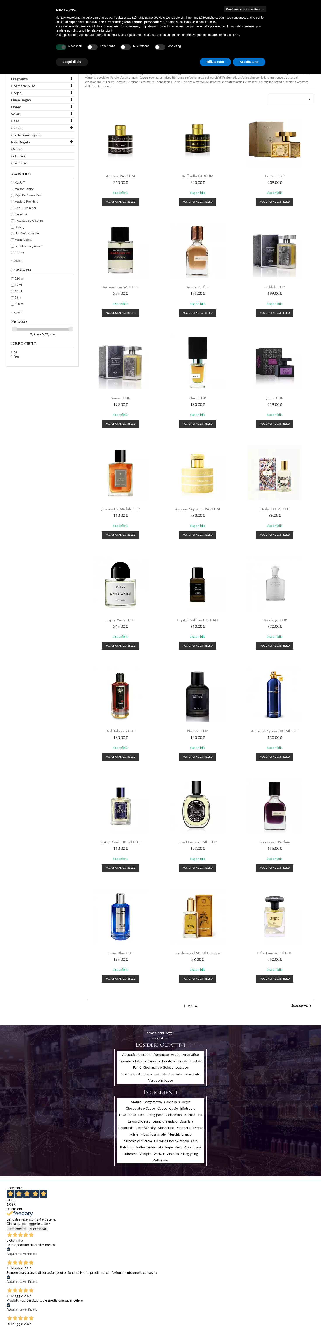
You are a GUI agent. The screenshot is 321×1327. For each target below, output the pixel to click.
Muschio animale (153, 896)
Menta (198, 890)
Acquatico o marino (136, 816)
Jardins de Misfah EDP (170, 390)
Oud (194, 902)
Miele (133, 896)
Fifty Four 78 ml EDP (288, 715)
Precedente (17, 991)
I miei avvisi (119, 1317)
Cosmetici (19, 163)
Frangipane (155, 877)
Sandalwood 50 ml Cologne (229, 715)
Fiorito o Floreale (175, 823)
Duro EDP (288, 282)
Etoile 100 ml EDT (288, 390)
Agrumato (161, 816)
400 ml (19, 304)
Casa (15, 121)
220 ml (19, 278)
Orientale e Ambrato (136, 836)
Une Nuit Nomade (27, 233)
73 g (18, 297)
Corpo (16, 93)
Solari (16, 114)
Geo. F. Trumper (25, 208)
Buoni (115, 1311)
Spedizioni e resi (70, 1289)
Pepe (169, 909)
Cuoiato (154, 823)
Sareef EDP (229, 282)
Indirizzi (116, 1305)
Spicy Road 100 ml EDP (229, 607)
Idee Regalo (20, 142)
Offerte (12, 1289)
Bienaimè (21, 214)
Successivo (302, 768)
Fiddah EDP (170, 282)
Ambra (136, 864)
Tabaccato (192, 836)
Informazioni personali (126, 1288)
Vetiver (159, 915)
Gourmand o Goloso (158, 829)
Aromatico (191, 816)
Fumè (137, 829)
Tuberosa (130, 915)
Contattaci (66, 1311)
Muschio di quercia (137, 902)
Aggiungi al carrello (111, 199)
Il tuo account (128, 1282)
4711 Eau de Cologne (29, 220)
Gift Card (18, 156)
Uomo (16, 107)
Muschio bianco (180, 896)
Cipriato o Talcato (132, 823)
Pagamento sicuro (71, 1306)
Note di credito (121, 1300)
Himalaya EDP (229, 498)
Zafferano (160, 922)
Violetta (173, 915)
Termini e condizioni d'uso (76, 1294)
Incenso (189, 877)
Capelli (16, 128)
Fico (141, 877)
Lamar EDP (229, 173)
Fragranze (19, 79)
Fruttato (196, 823)
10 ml (18, 291)
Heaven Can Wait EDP (288, 173)
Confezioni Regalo (26, 135)
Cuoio (173, 870)
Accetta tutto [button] (249, 62)
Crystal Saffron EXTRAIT (170, 498)
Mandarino (166, 890)
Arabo (175, 816)
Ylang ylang (189, 915)
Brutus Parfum (111, 282)
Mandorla (183, 890)
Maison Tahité (24, 189)
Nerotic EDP (111, 607)
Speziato (175, 836)
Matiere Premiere (26, 201)
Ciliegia (184, 864)
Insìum (19, 252)
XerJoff (20, 182)
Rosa (187, 909)
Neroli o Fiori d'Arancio (171, 902)
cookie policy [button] (207, 22)
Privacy (64, 1317)
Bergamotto (152, 864)
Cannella (170, 864)
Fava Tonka (127, 877)
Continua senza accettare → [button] (245, 9)
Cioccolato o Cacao (140, 870)
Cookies (64, 1323)
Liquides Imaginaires (28, 246)
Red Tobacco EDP (288, 498)
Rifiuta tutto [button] (215, 62)
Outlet (16, 149)
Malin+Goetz (23, 239)
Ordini (115, 1294)
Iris (199, 877)
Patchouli (127, 909)
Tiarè (197, 909)
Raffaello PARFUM (170, 173)
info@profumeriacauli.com (282, 1314)
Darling (19, 227)
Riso (178, 909)
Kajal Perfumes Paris (29, 195)
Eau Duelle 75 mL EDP (288, 607)
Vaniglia (145, 915)
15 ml (18, 285)
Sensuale (160, 836)
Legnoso (181, 829)
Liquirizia (186, 883)
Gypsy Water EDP (111, 498)
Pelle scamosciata (149, 909)
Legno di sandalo (165, 883)
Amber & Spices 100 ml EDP (170, 607)
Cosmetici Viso (23, 86)
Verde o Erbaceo (160, 842)
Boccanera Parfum (111, 715)
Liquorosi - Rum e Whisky (137, 890)
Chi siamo (65, 1300)
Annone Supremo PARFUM (229, 390)
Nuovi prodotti (16, 1294)
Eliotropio (187, 870)
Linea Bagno (21, 100)
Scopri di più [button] (72, 62)
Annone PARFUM (111, 173)
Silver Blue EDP (170, 715)
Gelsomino (174, 877)
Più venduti (14, 1300)
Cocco (162, 870)
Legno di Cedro (139, 883)
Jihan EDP (111, 390)
